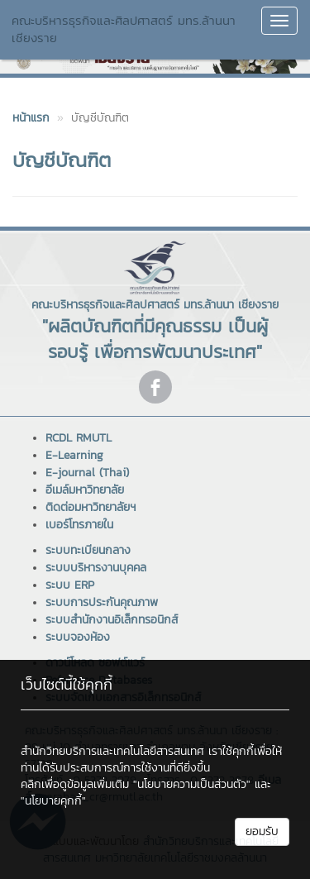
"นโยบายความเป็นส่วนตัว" (191, 784)
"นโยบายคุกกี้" (53, 801)
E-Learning (74, 455)
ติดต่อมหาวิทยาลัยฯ (90, 507)
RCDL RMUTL (78, 438)
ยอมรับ (262, 831)
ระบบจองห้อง (77, 637)
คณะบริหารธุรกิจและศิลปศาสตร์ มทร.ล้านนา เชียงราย (124, 29)
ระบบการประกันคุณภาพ (101, 602)
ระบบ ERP (69, 585)
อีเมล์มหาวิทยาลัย (84, 490)
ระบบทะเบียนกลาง (88, 550)
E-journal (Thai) (87, 472)
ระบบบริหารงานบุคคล (95, 567)
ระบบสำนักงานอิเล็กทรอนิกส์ (111, 619)
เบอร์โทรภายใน (79, 524)
